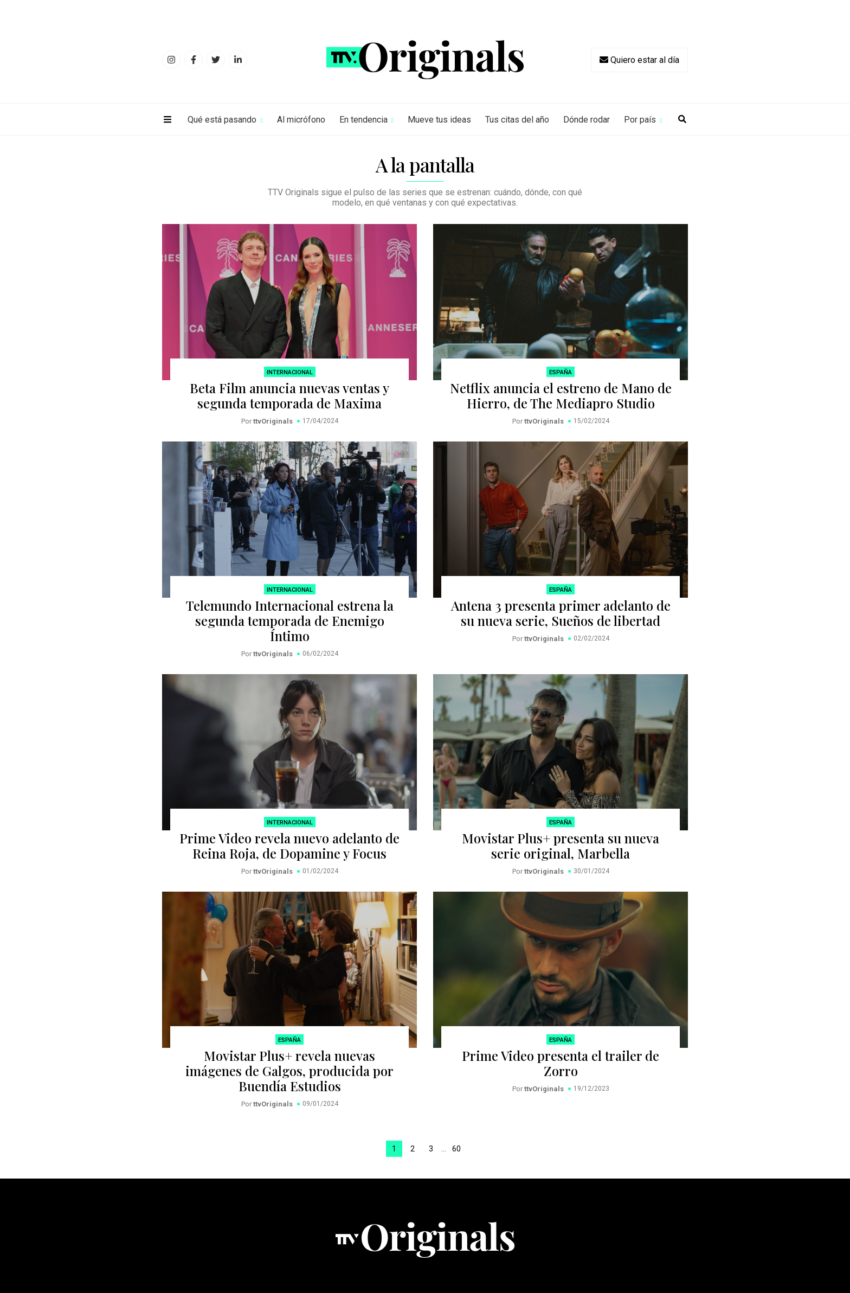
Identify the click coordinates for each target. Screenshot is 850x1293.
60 (456, 1148)
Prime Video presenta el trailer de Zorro (560, 1063)
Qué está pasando (222, 119)
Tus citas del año (517, 119)
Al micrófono (301, 119)
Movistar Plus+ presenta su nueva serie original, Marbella (560, 845)
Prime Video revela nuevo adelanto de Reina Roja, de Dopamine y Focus (289, 845)
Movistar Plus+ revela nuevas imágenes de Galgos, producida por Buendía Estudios (289, 1070)
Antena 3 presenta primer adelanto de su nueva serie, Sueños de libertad (561, 613)
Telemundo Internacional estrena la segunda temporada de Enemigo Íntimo (290, 620)
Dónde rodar (586, 119)
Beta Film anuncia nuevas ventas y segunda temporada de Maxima (289, 395)
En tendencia (363, 119)
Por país (640, 119)
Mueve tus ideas (439, 119)
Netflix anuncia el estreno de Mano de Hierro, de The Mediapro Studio (561, 395)
